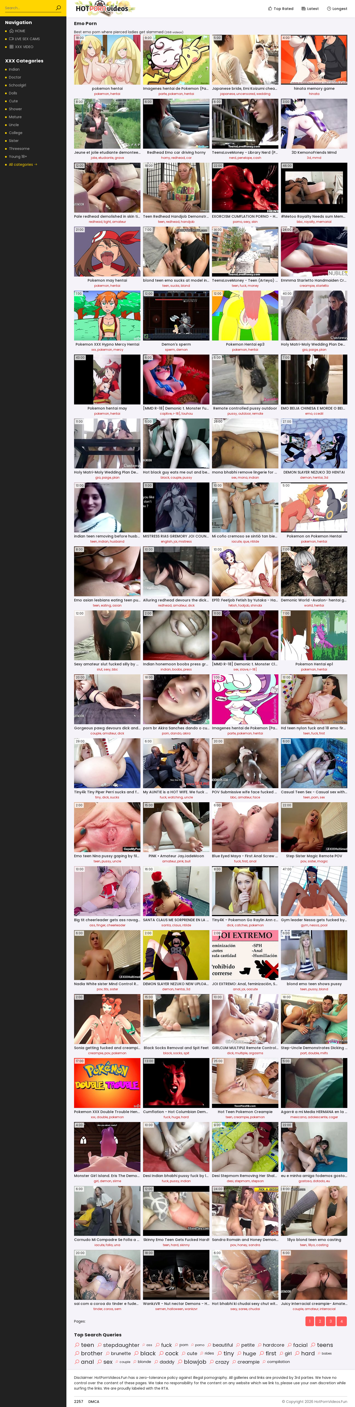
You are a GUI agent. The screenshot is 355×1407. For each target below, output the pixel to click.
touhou (187, 413)
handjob (187, 221)
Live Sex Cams (24, 38)
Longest (336, 8)
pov (303, 861)
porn (165, 733)
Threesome (19, 148)
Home (17, 31)
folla (109, 1245)
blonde (142, 1361)
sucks (175, 285)
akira (187, 733)
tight (107, 221)
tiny (98, 797)
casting (322, 1245)
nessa (314, 925)
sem (117, 1309)
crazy (219, 1362)
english (166, 541)
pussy (232, 413)
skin (255, 221)
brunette (118, 1353)
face (256, 797)
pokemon (101, 94)
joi (175, 541)
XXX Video (21, 46)
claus (176, 925)
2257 (78, 1401)
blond (185, 285)
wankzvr (191, 1309)
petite (245, 1345)
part (303, 1053)
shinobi (256, 605)
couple (176, 477)
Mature (15, 116)
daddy (164, 1362)
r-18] (176, 413)
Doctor (15, 77)
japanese (227, 94)
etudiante (105, 158)
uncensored (245, 94)
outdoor (244, 413)
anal (252, 861)
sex (233, 477)
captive (166, 413)
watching (175, 797)
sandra (254, 1245)
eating (106, 605)
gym (304, 925)
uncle (188, 797)
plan (322, 349)
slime (117, 1181)
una (117, 1245)
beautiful (220, 1345)
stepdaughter (118, 1345)
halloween (175, 1309)
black (165, 477)
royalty (309, 221)
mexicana (298, 1117)
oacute (252, 989)
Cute (13, 101)
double (313, 1053)
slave (244, 669)
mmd (316, 158)
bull (188, 861)
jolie (94, 158)
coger (333, 1117)
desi (230, 1181)
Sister (14, 140)
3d (309, 158)
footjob (243, 605)
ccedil (318, 413)
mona (242, 477)
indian (254, 477)
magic (322, 861)
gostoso (305, 1181)
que (246, 541)
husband (117, 541)
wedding (263, 94)
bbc (300, 221)
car (189, 158)
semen (160, 1309)
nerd (232, 158)
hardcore (270, 1345)
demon (182, 349)
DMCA (93, 1401)
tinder (97, 1309)
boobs (177, 669)
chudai (254, 1309)
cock (168, 1353)
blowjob (191, 1362)
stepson (257, 1181)
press (187, 669)
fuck (243, 285)
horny (165, 158)
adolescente (317, 1117)
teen (161, 221)
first (322, 733)
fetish (233, 605)
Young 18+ (18, 156)
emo (308, 413)
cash (257, 158)
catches (241, 925)
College (15, 132)
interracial (328, 1309)
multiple (241, 1053)
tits (106, 989)
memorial (324, 221)
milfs (324, 1053)
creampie (307, 285)
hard (185, 1117)
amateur (119, 221)
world (308, 605)
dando (175, 733)
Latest (310, 8)
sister (312, 861)
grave (119, 158)
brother (88, 1353)
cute (189, 1353)
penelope (245, 158)
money (253, 285)
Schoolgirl (17, 85)
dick (191, 605)
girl (96, 1181)
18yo (311, 1245)
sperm (170, 349)
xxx (93, 349)
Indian (14, 69)
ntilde (254, 541)
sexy (246, 221)
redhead (178, 158)
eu (328, 1181)
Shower (15, 109)
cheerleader (116, 925)
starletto (322, 285)
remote (257, 413)
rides (207, 1353)
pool (324, 925)
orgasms (256, 1053)
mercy (118, 349)
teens (321, 1345)
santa (166, 925)
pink (180, 861)
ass (92, 925)
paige (313, 349)
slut (99, 669)
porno (237, 221)
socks (177, 1053)
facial (297, 1345)
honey (242, 1245)
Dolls (13, 93)
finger (101, 925)
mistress (185, 541)
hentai (115, 94)
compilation (276, 1361)
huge (176, 1117)
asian (117, 605)
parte (163, 94)
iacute (237, 541)
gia (304, 349)
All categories (23, 164)
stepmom (242, 1181)
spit (186, 1053)
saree (243, 1309)
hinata (314, 94)
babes (324, 1353)
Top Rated (280, 8)
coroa (108, 1309)
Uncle (14, 124)
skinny (185, 1245)
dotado (319, 1181)
